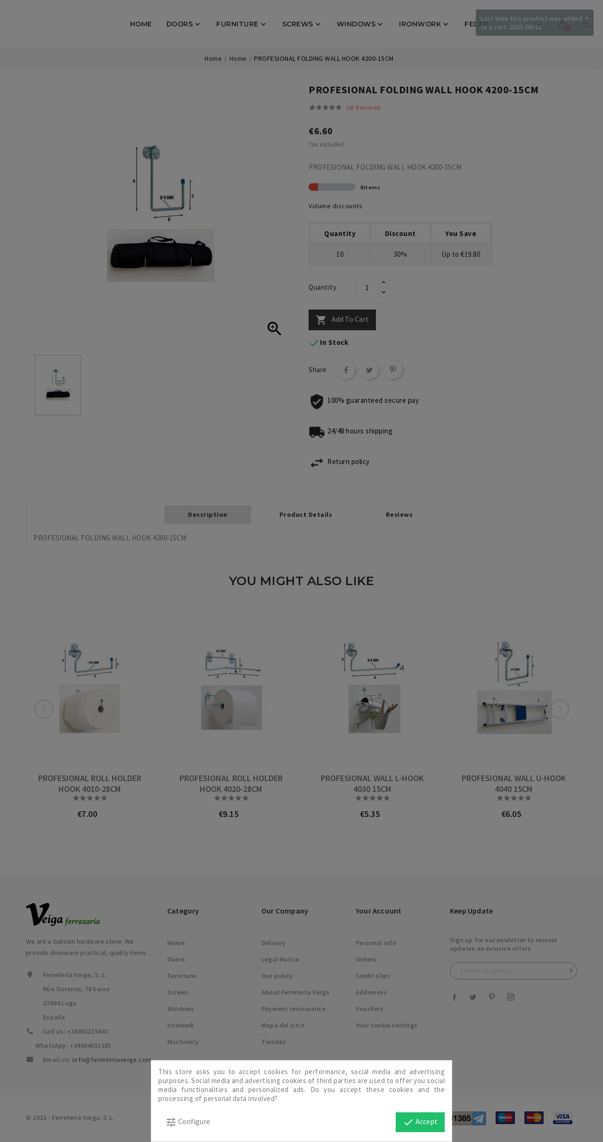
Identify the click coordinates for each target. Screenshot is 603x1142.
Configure (187, 1122)
